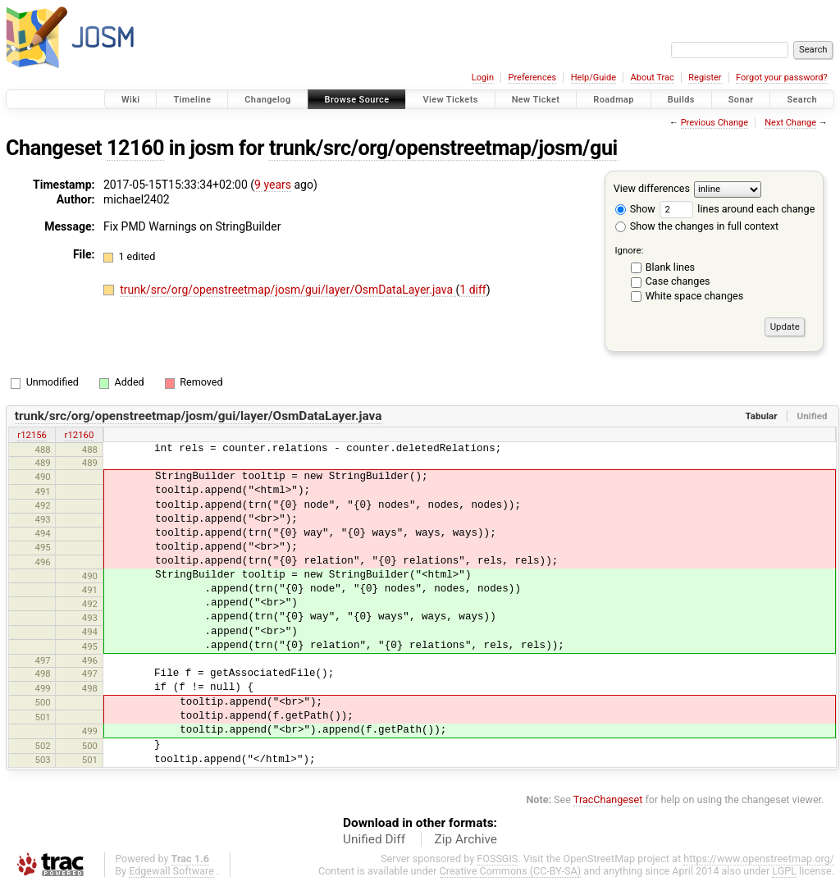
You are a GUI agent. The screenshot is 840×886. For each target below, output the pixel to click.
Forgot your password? (782, 77)
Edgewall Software (171, 871)
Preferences (532, 77)
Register (704, 77)
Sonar (741, 99)
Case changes (678, 281)
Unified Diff (374, 839)
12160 (135, 148)
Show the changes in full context (696, 226)
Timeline (192, 99)
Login (483, 77)
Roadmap (613, 99)
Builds (681, 99)
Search (802, 99)
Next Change (790, 122)
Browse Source (357, 99)
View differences (652, 188)
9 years (272, 184)
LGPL (784, 871)
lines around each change (737, 209)
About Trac (652, 77)
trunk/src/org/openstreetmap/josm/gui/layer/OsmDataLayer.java (287, 289)
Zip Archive (466, 839)
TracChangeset (608, 799)
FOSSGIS (497, 858)
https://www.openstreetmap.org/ (758, 858)
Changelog (267, 99)
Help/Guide (593, 77)
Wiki (130, 99)
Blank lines (670, 267)
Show (635, 209)
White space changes (695, 296)
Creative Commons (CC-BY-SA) (511, 871)
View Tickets (449, 99)
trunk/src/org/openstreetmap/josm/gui (443, 148)
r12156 (32, 435)
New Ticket (536, 99)
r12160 (79, 435)
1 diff (472, 289)
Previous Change (714, 122)
